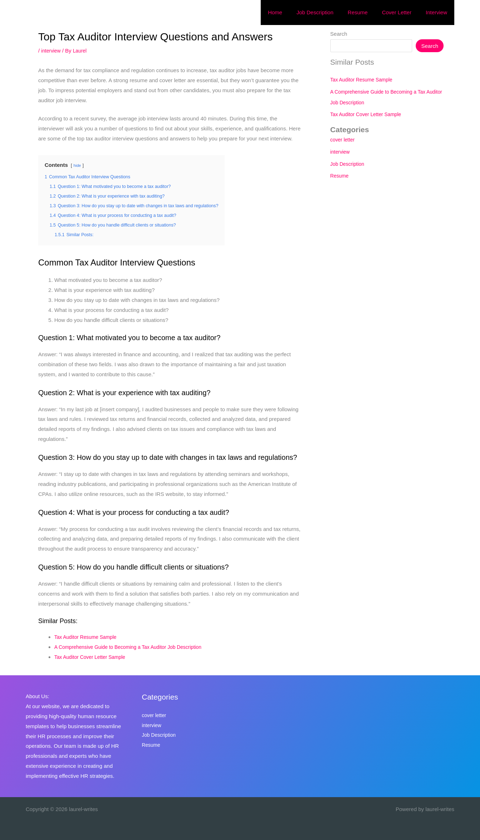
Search (339, 34)
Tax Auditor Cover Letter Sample (92, 657)
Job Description (348, 164)
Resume (340, 176)
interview (51, 51)
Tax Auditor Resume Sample (88, 637)
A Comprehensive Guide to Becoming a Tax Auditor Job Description (134, 647)
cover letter (343, 139)
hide (78, 165)
